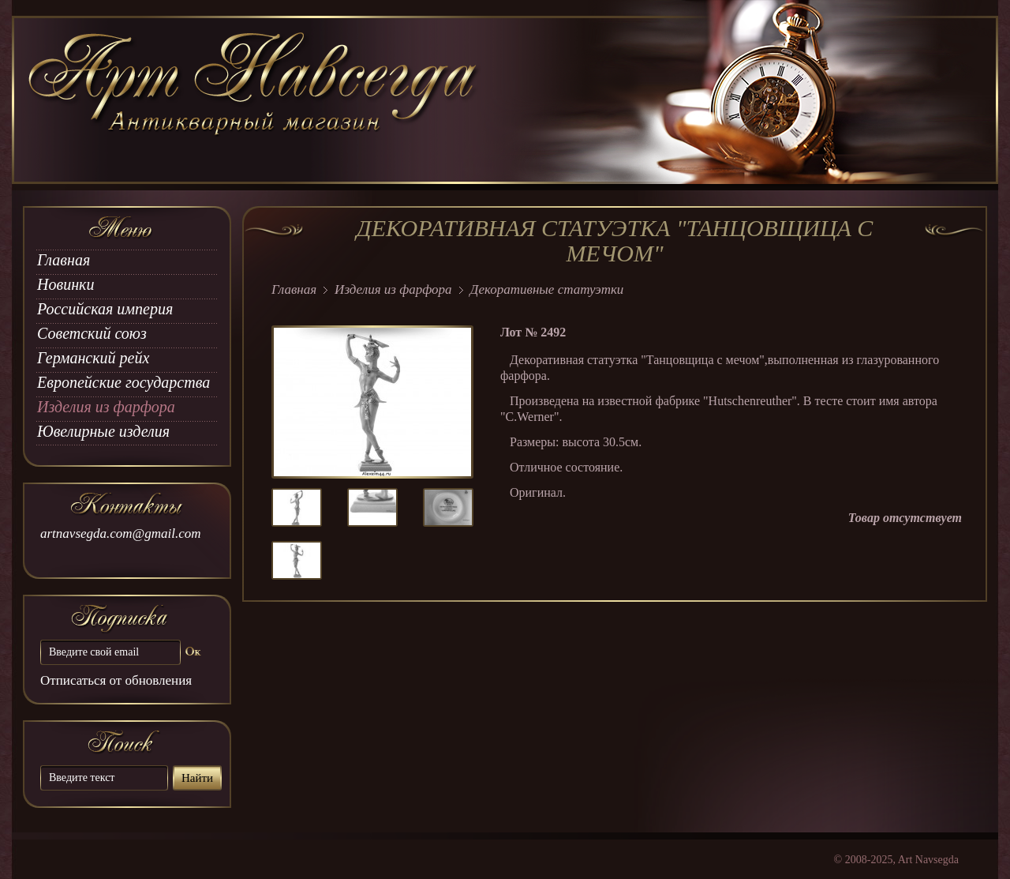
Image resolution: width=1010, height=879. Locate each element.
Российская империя (105, 308)
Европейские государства (123, 382)
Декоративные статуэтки (547, 289)
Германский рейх (93, 357)
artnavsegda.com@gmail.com (120, 533)
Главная (63, 260)
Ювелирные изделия (103, 431)
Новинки (65, 284)
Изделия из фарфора (106, 406)
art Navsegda (254, 100)
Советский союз (92, 333)
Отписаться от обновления (116, 680)
